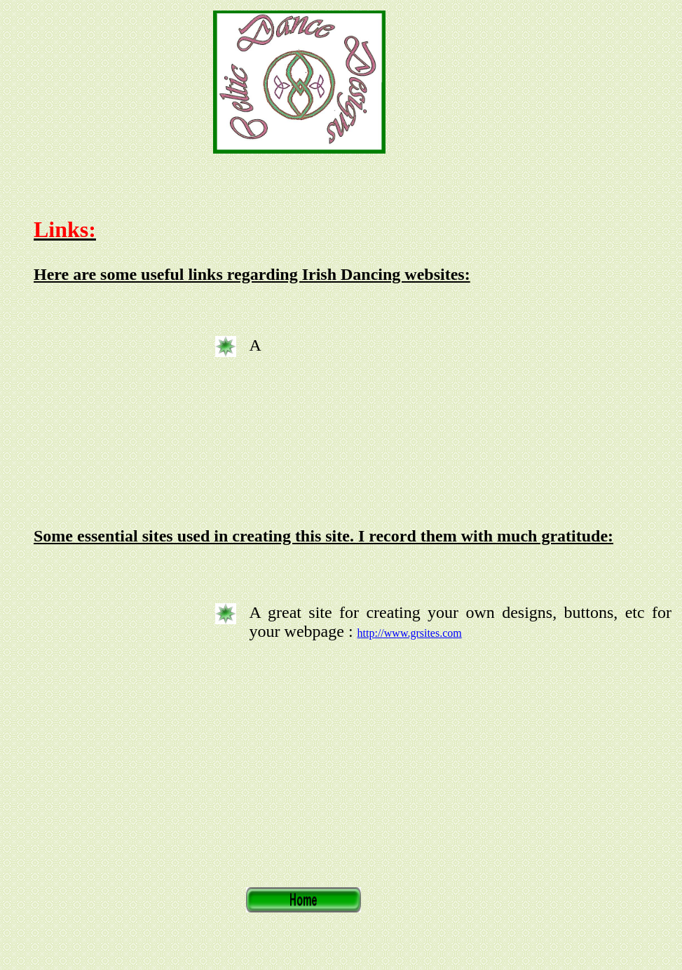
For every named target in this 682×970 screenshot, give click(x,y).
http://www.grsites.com (409, 633)
